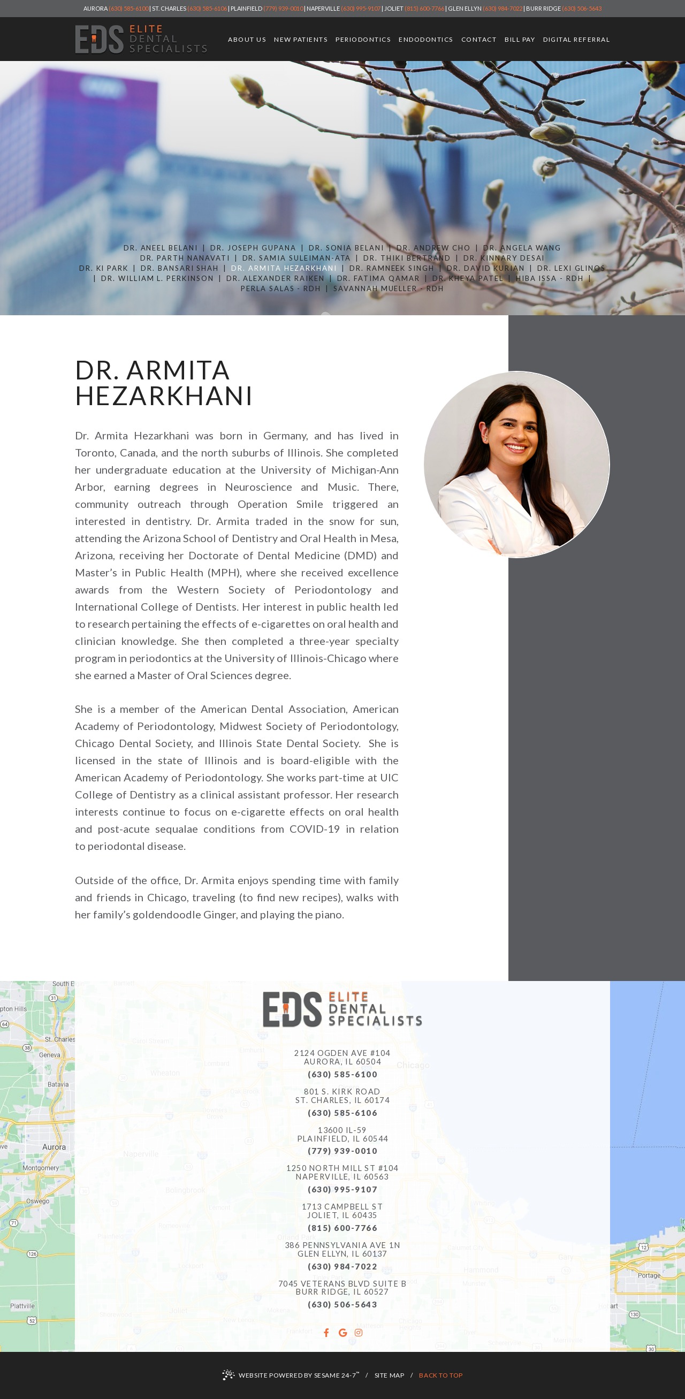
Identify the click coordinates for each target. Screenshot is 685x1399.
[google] (342, 1332)
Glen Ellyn (465, 8)
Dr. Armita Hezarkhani (284, 268)
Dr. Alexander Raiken (275, 278)
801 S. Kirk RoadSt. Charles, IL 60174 (342, 1096)
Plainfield (246, 8)
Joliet (394, 8)
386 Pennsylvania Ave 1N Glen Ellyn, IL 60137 (342, 1249)
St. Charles (169, 8)
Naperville (323, 8)
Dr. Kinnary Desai (504, 258)
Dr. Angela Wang (522, 248)
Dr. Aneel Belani (161, 248)
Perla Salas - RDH (281, 288)
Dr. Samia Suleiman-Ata (297, 258)
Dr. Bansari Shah (180, 268)
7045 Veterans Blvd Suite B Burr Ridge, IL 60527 (342, 1288)
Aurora (95, 8)
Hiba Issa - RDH (550, 278)
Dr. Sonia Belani (346, 248)
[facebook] (326, 1332)
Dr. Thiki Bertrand (407, 258)
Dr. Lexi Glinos (571, 268)
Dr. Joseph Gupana (253, 248)
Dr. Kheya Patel (468, 278)
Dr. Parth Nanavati (185, 258)
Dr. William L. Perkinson (157, 278)
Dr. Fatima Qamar (378, 278)
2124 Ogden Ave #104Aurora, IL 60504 (342, 1057)
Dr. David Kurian (486, 268)
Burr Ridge (543, 8)
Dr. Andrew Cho (434, 248)
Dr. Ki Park (103, 268)
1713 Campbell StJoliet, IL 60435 (342, 1211)
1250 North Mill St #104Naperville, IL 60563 (342, 1172)
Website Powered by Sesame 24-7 (291, 1375)
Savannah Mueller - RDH (388, 288)
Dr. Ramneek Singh (392, 268)
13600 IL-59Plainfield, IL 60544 (343, 1134)
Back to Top (441, 1375)
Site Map (390, 1375)
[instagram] (358, 1332)
